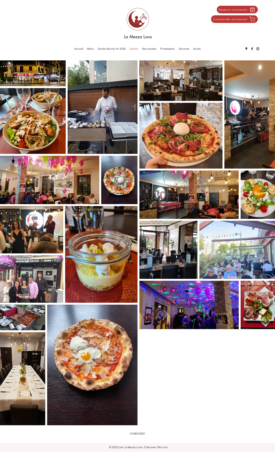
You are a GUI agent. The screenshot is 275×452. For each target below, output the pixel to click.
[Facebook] (252, 49)
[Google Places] (246, 49)
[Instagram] (258, 49)
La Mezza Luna (138, 36)
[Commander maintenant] (234, 19)
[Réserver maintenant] (237, 9)
